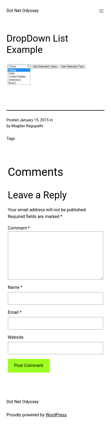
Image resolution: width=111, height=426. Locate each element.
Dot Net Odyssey (22, 10)
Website (15, 337)
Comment (19, 228)
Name (15, 287)
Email (15, 312)
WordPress (56, 414)
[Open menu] (101, 11)
